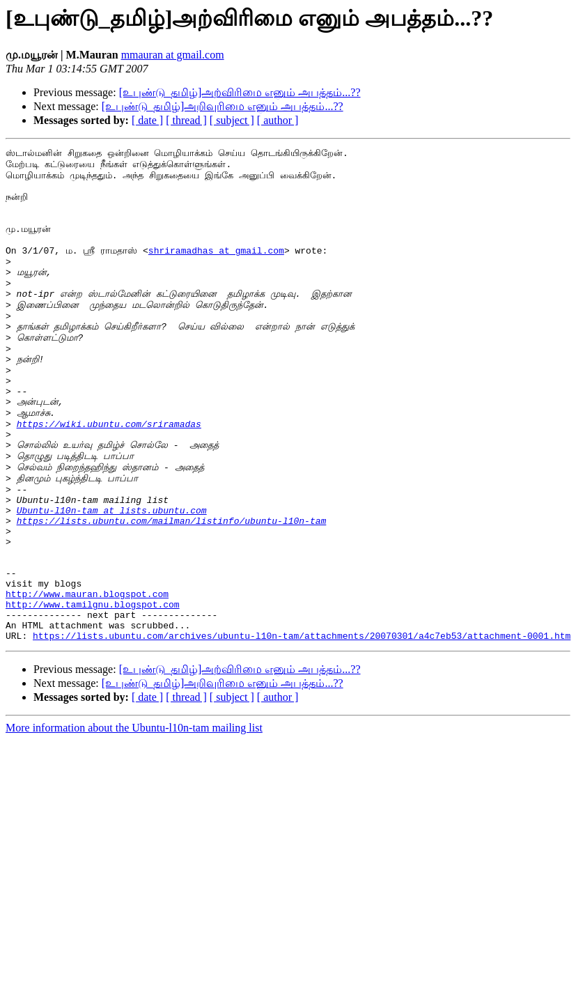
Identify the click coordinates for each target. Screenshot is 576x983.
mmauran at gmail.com (172, 55)
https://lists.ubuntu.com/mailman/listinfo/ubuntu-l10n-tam (172, 593)
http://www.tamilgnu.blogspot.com (93, 694)
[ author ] (278, 120)
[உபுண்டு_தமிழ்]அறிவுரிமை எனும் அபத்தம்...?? (222, 106)
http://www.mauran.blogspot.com (87, 681)
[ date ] (147, 120)
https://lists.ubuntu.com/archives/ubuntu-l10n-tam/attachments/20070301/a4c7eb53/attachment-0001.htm (301, 731)
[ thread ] (186, 120)
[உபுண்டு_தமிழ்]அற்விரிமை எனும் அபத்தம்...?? (240, 92)
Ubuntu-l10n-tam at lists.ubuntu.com (112, 581)
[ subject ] (232, 120)
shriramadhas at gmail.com (216, 271)
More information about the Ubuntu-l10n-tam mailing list (134, 824)
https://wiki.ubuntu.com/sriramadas (109, 478)
